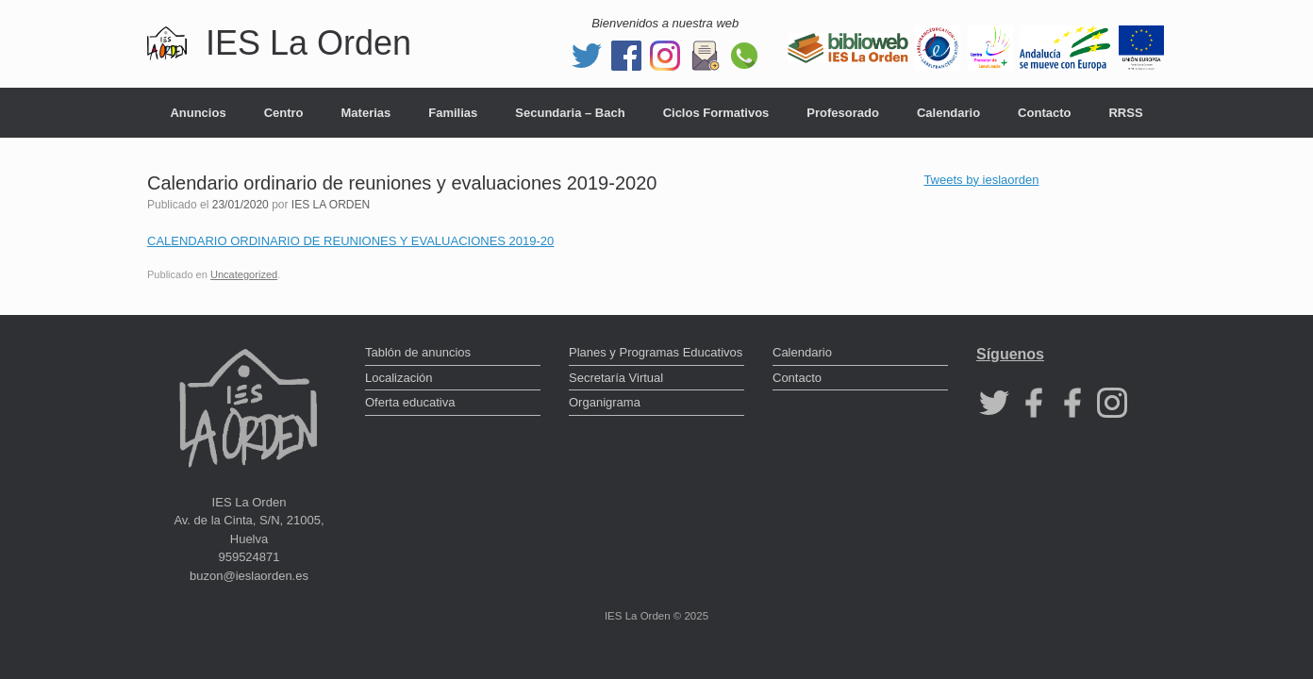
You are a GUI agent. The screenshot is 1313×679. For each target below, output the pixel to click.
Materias (366, 113)
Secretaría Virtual (616, 378)
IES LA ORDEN (330, 204)
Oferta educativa (410, 402)
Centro (284, 113)
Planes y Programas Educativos (655, 352)
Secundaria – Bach (569, 113)
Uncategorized (243, 274)
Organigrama (604, 402)
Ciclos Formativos (716, 113)
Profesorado (842, 113)
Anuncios (197, 113)
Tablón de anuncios (418, 352)
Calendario (948, 113)
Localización (399, 378)
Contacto (1044, 113)
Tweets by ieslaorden (981, 180)
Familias (452, 113)
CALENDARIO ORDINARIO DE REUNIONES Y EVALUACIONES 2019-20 (350, 241)
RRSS (1125, 113)
